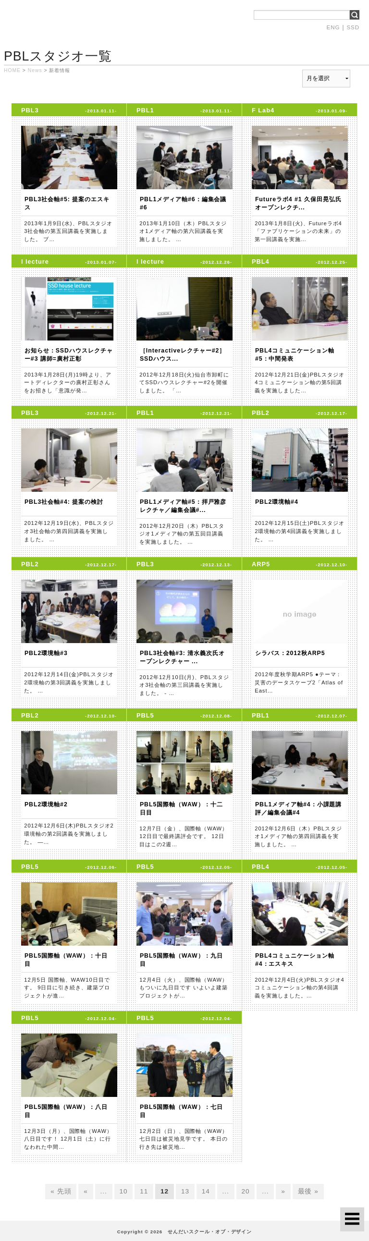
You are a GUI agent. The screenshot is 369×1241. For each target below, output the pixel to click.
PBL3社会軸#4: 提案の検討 (64, 502)
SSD (352, 27)
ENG (333, 27)
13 (185, 1191)
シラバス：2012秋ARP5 (290, 653)
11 (144, 1191)
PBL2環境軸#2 (46, 804)
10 (124, 1191)
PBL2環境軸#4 (276, 502)
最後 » (308, 1191)
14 (206, 1191)
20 (245, 1191)
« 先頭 (60, 1191)
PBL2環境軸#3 (46, 653)
